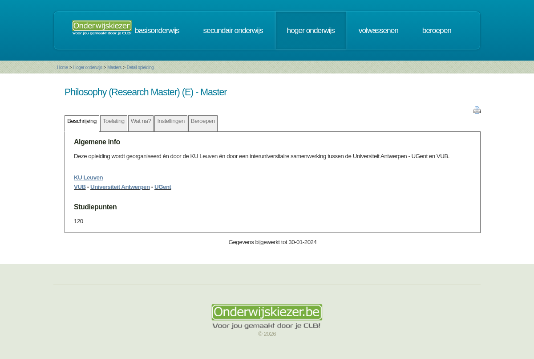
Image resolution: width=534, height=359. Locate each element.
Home (62, 67)
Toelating (114, 121)
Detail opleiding (140, 67)
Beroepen (203, 121)
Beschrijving (82, 121)
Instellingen (170, 121)
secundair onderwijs (233, 30)
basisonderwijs (157, 30)
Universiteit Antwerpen (120, 187)
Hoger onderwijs (87, 67)
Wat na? (141, 121)
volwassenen (378, 30)
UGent (162, 187)
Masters (114, 67)
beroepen (436, 30)
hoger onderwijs (311, 30)
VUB (80, 187)
